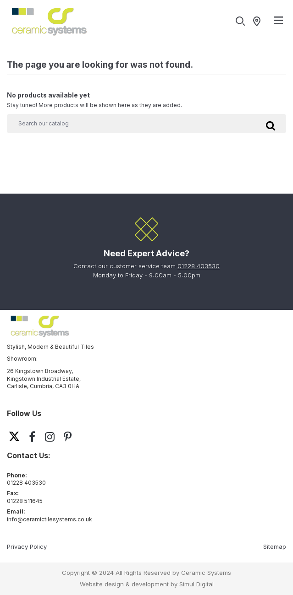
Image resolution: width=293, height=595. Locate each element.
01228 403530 (198, 266)
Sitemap (274, 546)
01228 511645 (25, 501)
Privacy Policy (27, 546)
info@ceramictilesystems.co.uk (49, 519)
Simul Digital (196, 584)
